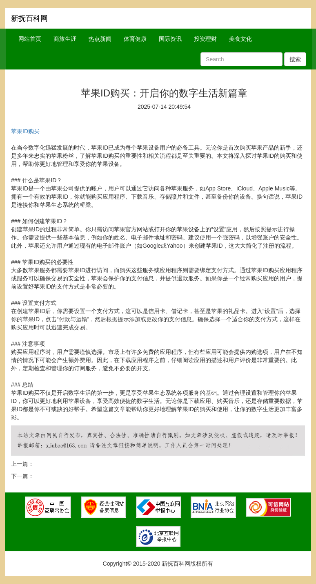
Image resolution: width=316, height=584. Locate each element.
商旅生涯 (64, 39)
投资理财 (205, 39)
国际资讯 (170, 39)
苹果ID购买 (25, 131)
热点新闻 (100, 39)
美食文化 (240, 39)
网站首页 (29, 39)
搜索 (295, 59)
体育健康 (135, 39)
